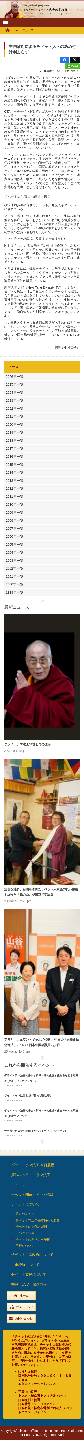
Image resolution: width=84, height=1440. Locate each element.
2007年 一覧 (14, 528)
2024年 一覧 (14, 392)
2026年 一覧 (14, 376)
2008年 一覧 (14, 520)
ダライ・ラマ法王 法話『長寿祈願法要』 (28, 1095)
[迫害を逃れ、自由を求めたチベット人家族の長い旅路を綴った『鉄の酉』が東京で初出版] (42, 822)
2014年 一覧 (14, 472)
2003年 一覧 (14, 560)
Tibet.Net (69, 71)
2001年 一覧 (14, 576)
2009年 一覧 (14, 512)
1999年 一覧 (14, 592)
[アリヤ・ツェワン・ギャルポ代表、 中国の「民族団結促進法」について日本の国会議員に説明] (42, 972)
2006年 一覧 (14, 536)
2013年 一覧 (14, 480)
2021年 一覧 (14, 416)
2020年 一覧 (14, 424)
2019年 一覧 (14, 432)
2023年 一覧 (14, 400)
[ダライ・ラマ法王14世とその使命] (42, 677)
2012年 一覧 (14, 488)
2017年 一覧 (14, 448)
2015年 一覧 (14, 464)
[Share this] (64, 60)
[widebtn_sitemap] (42, 1307)
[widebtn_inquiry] (42, 1318)
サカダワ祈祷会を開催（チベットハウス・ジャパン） (35, 1131)
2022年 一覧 (14, 408)
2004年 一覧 (14, 552)
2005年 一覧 (14, 544)
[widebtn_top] (42, 1295)
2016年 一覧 (14, 456)
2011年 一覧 (14, 496)
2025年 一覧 (14, 384)
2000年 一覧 (14, 584)
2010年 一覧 (14, 504)
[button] (5, 22)
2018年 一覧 (14, 440)
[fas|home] (7, 30)
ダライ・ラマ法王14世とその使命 (27, 744)
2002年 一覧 (14, 568)
